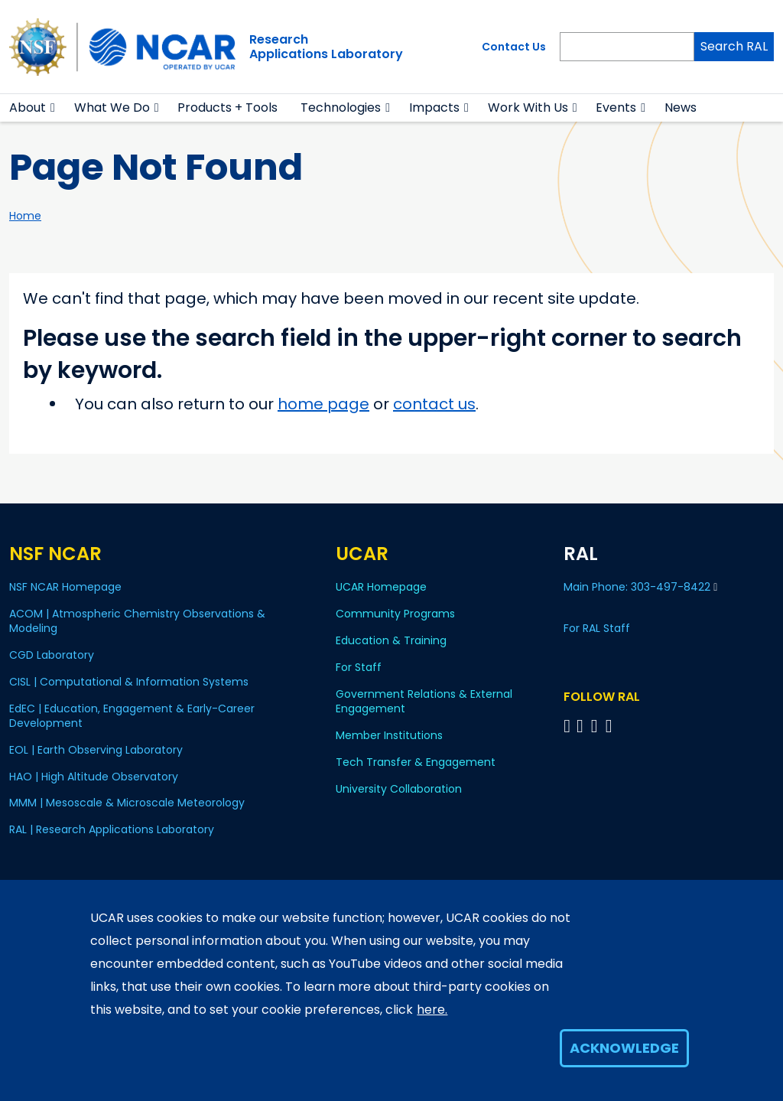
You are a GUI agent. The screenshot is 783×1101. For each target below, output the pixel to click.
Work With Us (528, 107)
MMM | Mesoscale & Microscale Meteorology (127, 802)
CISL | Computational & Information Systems (129, 681)
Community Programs (395, 613)
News (680, 107)
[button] (53, 108)
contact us (434, 404)
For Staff (359, 667)
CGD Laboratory (51, 655)
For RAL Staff (597, 628)
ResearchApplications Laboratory (326, 47)
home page (323, 404)
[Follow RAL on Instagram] (611, 725)
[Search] (627, 46)
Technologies (341, 107)
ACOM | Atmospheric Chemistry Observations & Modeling (137, 621)
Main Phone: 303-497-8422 (640, 586)
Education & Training (391, 640)
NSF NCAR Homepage (65, 586)
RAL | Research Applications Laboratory (111, 829)
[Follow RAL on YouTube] (597, 725)
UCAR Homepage (381, 586)
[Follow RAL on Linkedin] (582, 725)
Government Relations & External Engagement (424, 701)
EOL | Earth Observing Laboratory (96, 749)
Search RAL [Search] (734, 46)
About (27, 107)
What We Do (112, 107)
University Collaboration (399, 788)
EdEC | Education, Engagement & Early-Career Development (132, 716)
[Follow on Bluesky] (567, 725)
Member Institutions (389, 735)
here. (432, 1009)
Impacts (434, 107)
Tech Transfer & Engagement (415, 762)
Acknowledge (624, 1047)
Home (25, 215)
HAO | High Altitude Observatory (93, 776)
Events (616, 107)
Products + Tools (227, 107)
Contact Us (514, 46)
